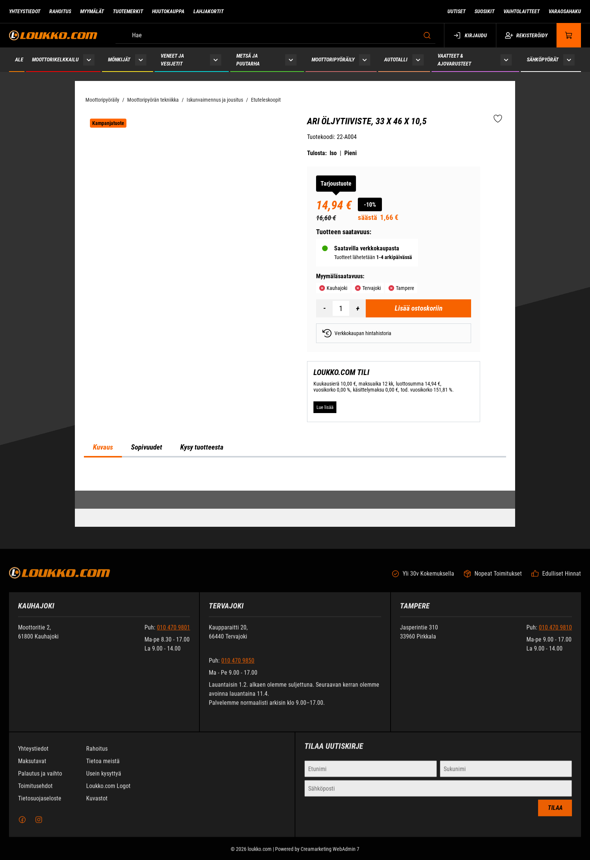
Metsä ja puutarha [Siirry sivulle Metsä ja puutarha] (248, 60)
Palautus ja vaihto (40, 780)
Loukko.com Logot (108, 792)
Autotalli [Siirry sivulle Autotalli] (396, 59)
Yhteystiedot (33, 755)
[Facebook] (22, 826)
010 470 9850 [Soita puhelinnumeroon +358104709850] (237, 667)
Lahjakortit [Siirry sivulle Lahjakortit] (208, 11)
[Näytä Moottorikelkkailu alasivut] (89, 59)
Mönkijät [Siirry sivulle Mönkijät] (119, 59)
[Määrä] (341, 308)
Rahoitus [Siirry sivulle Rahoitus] (60, 11)
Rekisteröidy (526, 35)
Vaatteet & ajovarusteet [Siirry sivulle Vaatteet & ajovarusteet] (454, 60)
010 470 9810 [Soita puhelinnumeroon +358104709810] (555, 633)
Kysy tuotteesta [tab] (202, 447)
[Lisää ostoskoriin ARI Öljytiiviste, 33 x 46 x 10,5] (418, 308)
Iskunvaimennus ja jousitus (215, 100)
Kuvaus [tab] (103, 447)
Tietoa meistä (103, 767)
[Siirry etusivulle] (53, 35)
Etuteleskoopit (266, 100)
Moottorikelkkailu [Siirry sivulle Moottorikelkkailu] (55, 59)
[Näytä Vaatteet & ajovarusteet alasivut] (506, 59)
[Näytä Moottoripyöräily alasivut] (364, 59)
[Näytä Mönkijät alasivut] (141, 59)
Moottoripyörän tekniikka (153, 100)
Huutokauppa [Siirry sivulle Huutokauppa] (168, 11)
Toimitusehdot (35, 792)
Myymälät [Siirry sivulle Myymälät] (92, 11)
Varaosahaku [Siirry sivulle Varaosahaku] (565, 11)
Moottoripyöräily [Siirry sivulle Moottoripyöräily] (333, 59)
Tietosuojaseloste (39, 804)
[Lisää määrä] (357, 308)
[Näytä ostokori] (569, 35)
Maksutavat (32, 767)
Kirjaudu (470, 35)
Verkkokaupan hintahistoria (356, 333)
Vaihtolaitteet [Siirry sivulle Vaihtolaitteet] (521, 11)
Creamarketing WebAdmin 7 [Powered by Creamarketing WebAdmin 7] (330, 855)
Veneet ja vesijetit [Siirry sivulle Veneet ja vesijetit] (172, 60)
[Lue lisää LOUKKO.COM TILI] (324, 407)
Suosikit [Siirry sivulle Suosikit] (484, 11)
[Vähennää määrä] (324, 308)
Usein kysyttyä (103, 780)
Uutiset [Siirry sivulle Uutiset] (456, 11)
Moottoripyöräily (102, 100)
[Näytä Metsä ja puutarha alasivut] (291, 59)
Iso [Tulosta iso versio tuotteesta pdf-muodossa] (333, 153)
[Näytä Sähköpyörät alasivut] (568, 59)
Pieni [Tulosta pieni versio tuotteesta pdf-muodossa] (350, 153)
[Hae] (275, 35)
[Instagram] (38, 826)
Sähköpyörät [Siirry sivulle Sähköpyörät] (542, 59)
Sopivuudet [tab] (146, 447)
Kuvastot (97, 804)
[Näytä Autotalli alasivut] (418, 59)
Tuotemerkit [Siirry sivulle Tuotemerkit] (128, 11)
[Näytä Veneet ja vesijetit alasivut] (215, 59)
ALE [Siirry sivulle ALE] (19, 59)
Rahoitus (97, 755)
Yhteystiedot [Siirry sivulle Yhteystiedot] (24, 11)
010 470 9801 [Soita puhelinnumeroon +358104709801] (173, 633)
